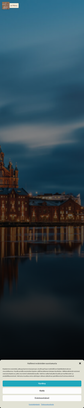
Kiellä (42, 391)
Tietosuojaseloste (47, 404)
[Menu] (5, 5)
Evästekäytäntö (34, 404)
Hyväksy (42, 383)
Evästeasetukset (42, 398)
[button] (80, 363)
